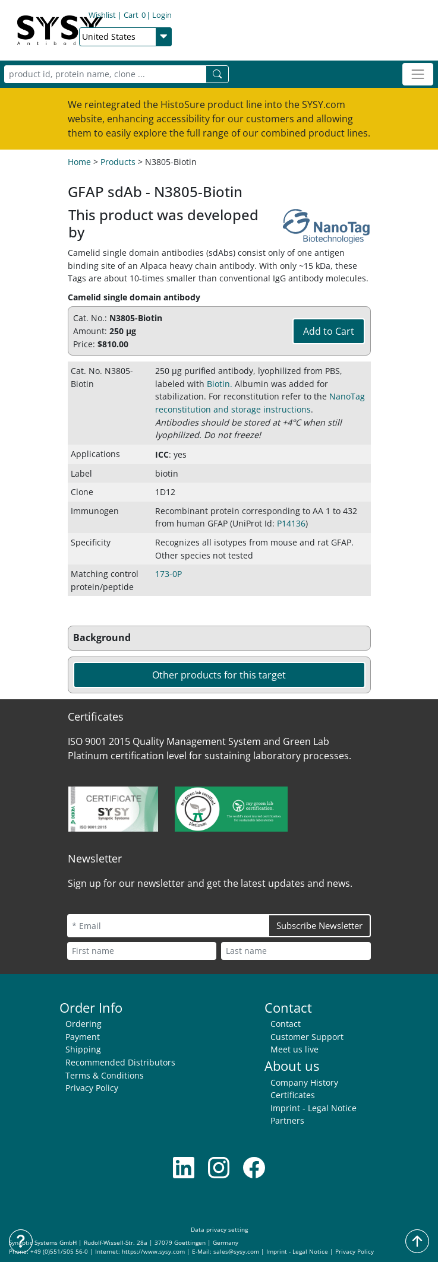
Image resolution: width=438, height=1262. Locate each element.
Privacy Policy (91, 1087)
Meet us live (294, 1049)
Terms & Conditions (104, 1075)
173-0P (168, 573)
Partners (287, 1120)
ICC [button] (162, 454)
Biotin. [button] (219, 383)
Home (79, 161)
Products (118, 161)
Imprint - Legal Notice (313, 1108)
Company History (304, 1082)
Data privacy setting (219, 1230)
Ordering (83, 1023)
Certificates (292, 1095)
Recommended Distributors (120, 1062)
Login (202, 16)
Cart (174, 16)
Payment (82, 1036)
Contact (285, 1023)
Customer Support (307, 1036)
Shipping (83, 1049)
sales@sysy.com (236, 1251)
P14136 (291, 523)
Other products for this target (219, 674)
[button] (219, 638)
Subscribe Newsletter (319, 925)
